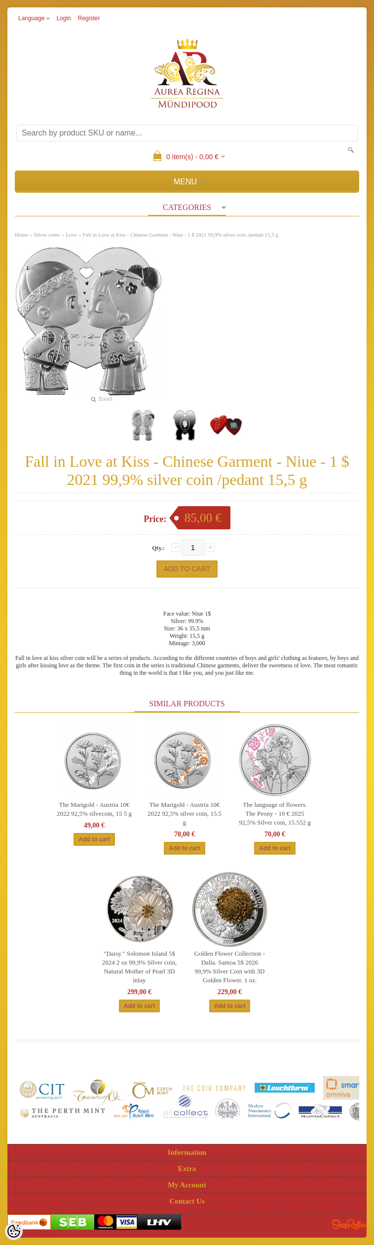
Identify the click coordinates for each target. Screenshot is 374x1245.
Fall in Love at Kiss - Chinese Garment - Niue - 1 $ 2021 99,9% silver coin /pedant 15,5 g (180, 235)
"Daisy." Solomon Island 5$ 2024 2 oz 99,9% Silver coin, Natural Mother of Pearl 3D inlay (139, 967)
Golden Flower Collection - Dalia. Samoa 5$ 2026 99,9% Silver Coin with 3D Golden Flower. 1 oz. (229, 967)
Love (71, 235)
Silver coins (47, 235)
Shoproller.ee (349, 1224)
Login (63, 18)
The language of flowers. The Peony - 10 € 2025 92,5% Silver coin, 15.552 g (275, 813)
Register (89, 18)
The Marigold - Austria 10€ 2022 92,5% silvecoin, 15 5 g (94, 809)
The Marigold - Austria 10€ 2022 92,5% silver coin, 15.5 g (185, 813)
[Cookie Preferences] (14, 1231)
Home (21, 235)
